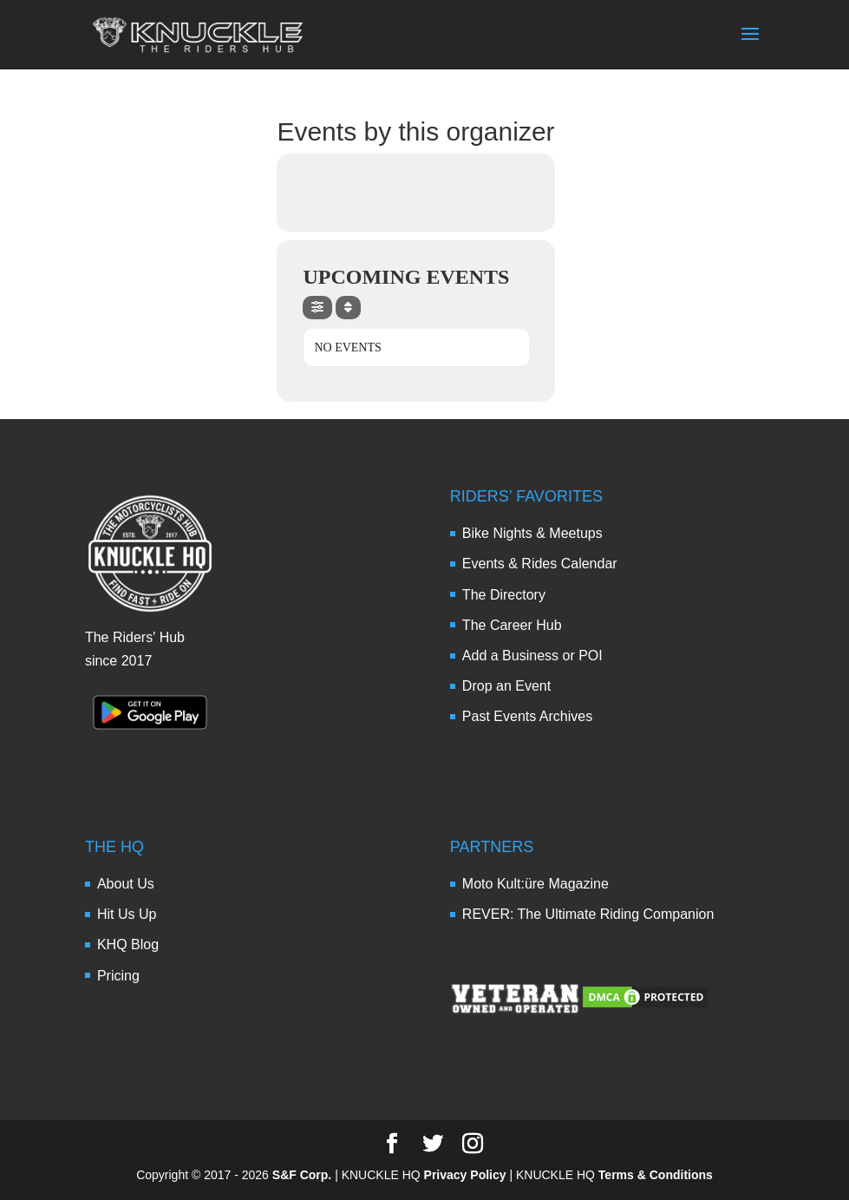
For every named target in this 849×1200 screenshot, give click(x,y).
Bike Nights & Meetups (532, 533)
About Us (125, 883)
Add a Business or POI (532, 655)
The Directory (503, 594)
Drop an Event (506, 686)
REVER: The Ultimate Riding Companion (588, 914)
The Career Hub (512, 625)
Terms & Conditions (655, 1175)
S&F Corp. (301, 1175)
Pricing (118, 975)
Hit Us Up (126, 914)
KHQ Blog (128, 944)
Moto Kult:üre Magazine (535, 883)
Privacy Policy (465, 1175)
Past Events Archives (527, 716)
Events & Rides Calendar (539, 563)
